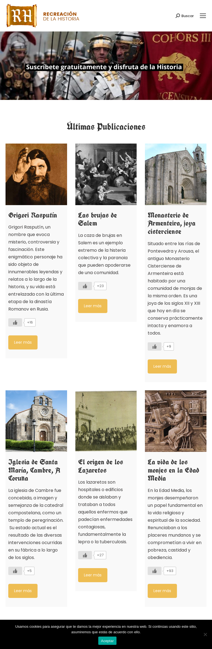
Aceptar (107, 641)
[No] (205, 634)
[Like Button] (15, 322)
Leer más (23, 342)
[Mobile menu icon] (202, 15)
